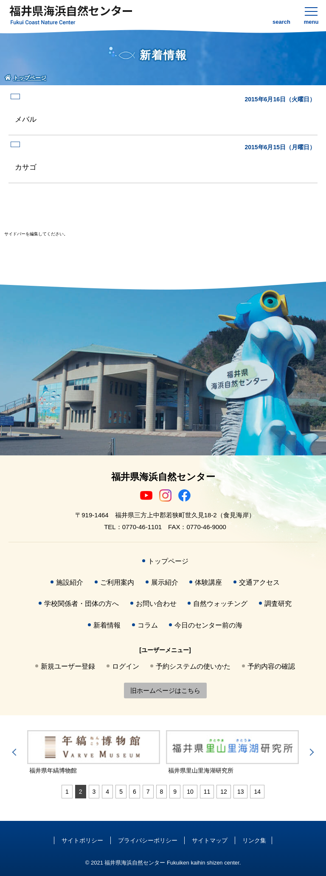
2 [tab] (80, 791)
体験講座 (208, 582)
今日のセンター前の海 (208, 625)
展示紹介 (164, 582)
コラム (148, 625)
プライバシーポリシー (147, 840)
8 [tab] (161, 791)
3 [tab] (94, 791)
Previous (15, 752)
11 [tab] (207, 791)
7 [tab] (148, 791)
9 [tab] (175, 791)
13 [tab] (240, 791)
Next (310, 752)
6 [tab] (134, 791)
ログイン (125, 666)
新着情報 (107, 625)
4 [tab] (107, 791)
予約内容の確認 (271, 666)
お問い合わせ (156, 603)
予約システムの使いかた (193, 666)
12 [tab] (223, 791)
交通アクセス (259, 582)
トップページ (168, 561)
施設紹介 (69, 582)
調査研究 (278, 603)
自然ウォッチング (220, 603)
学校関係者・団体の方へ (81, 603)
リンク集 (254, 840)
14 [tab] (257, 791)
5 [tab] (121, 791)
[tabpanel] (93, 752)
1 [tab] (67, 791)
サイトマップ (210, 840)
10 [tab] (190, 791)
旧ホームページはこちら (165, 690)
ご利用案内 (117, 582)
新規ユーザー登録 (68, 666)
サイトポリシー (82, 840)
